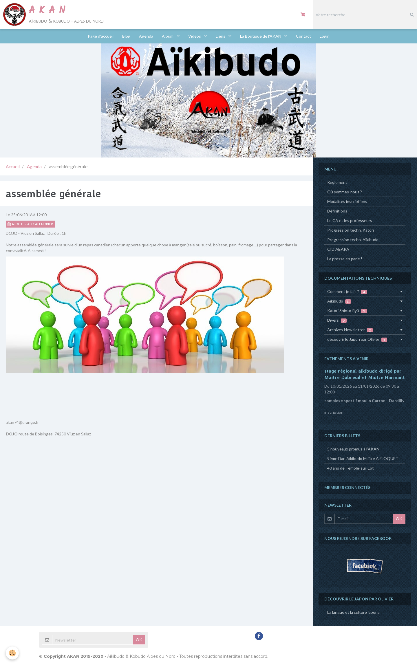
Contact (303, 36)
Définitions (337, 210)
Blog (126, 36)
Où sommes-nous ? (344, 191)
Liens (221, 36)
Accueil (13, 166)
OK (399, 518)
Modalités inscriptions (347, 201)
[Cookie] (12, 652)
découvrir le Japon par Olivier (357, 339)
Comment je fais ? (347, 291)
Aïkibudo (339, 301)
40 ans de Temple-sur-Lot (350, 468)
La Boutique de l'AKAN (261, 36)
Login (325, 36)
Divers (337, 320)
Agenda (146, 36)
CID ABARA (338, 249)
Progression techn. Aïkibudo (352, 239)
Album (168, 36)
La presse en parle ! (344, 258)
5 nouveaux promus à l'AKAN (353, 448)
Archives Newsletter (350, 329)
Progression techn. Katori (350, 230)
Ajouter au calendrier (30, 224)
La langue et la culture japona (353, 612)
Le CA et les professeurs (349, 220)
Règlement (337, 182)
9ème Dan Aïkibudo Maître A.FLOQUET (362, 458)
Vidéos (195, 36)
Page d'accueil (101, 36)
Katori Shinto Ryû (347, 310)
